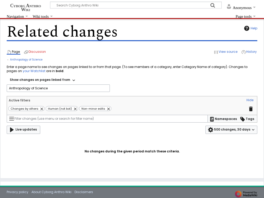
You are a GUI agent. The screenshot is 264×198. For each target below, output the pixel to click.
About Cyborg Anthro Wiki (51, 192)
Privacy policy (17, 192)
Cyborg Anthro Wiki (25, 7)
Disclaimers (84, 192)
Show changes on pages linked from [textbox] (40, 80)
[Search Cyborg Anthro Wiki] (135, 5)
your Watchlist (34, 71)
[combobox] (42, 80)
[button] (250, 100)
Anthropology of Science (26, 60)
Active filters (19, 100)
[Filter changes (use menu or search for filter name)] (107, 119)
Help (250, 28)
